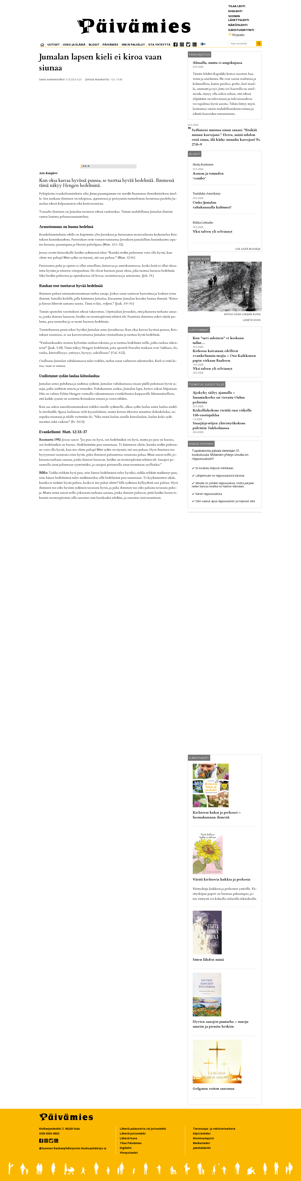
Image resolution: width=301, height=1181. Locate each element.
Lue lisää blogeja (248, 249)
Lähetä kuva (252, 320)
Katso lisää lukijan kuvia (242, 314)
